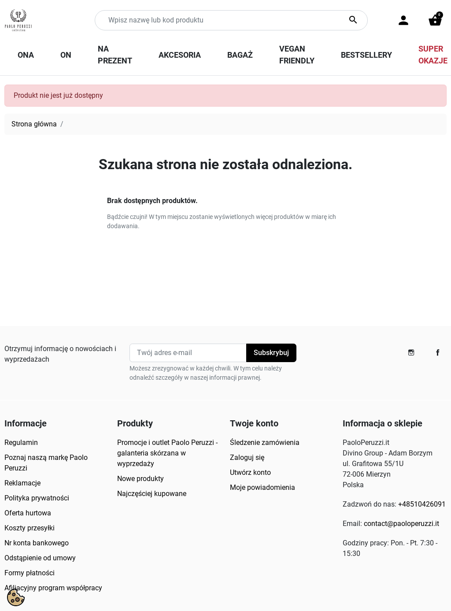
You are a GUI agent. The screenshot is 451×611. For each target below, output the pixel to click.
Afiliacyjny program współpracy (53, 588)
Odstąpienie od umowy (40, 558)
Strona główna (34, 124)
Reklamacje (22, 483)
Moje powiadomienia (262, 487)
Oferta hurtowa (27, 513)
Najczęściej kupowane (151, 493)
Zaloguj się (247, 457)
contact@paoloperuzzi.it (401, 523)
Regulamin (21, 442)
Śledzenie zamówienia (264, 442)
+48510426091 (422, 504)
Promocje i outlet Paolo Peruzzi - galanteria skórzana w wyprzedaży (167, 453)
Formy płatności (29, 573)
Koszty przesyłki (29, 528)
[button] (435, 20)
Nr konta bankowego (36, 543)
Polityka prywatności (36, 498)
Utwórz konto (250, 472)
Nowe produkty (140, 478)
